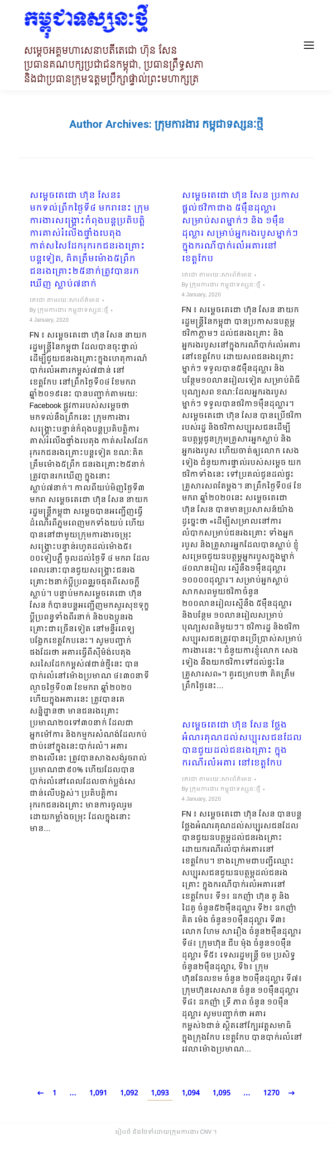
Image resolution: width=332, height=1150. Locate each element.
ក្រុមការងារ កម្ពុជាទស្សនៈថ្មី (208, 124)
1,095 (221, 1093)
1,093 (160, 1093)
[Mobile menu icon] (309, 45)
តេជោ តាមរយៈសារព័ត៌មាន (64, 300)
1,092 (129, 1093)
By (68, 310)
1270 (271, 1093)
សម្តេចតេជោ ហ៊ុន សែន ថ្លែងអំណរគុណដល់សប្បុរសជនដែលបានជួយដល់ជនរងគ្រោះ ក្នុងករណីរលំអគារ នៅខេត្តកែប (242, 744)
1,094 (191, 1093)
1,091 (98, 1093)
